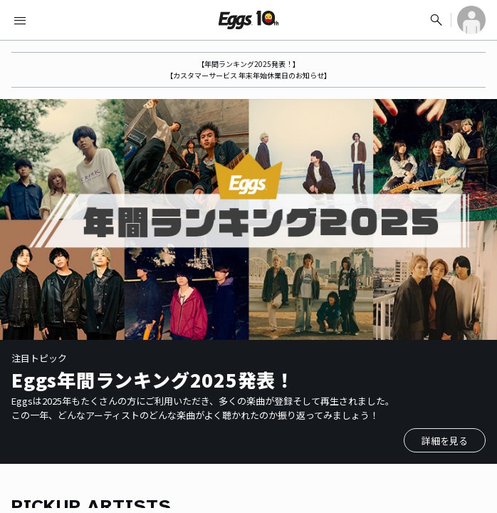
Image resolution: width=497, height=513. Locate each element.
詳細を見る (445, 440)
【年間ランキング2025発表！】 (248, 63)
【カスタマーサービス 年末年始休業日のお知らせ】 (248, 75)
